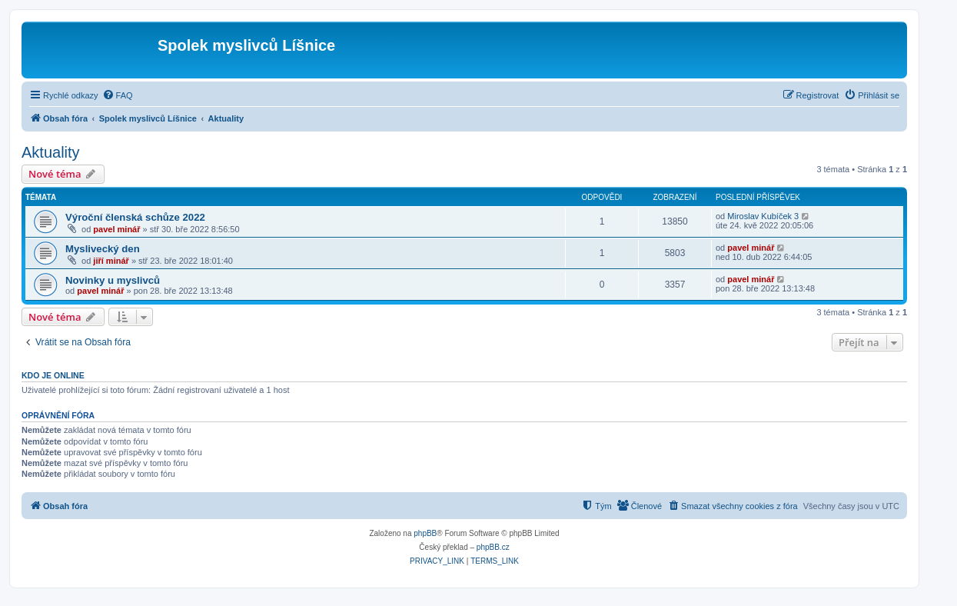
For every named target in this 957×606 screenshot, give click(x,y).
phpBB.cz (493, 547)
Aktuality (51, 152)
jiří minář (110, 260)
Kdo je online (53, 375)
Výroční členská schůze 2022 (135, 217)
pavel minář (116, 229)
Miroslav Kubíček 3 (763, 216)
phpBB (425, 533)
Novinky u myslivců (112, 280)
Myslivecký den (102, 249)
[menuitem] (117, 95)
